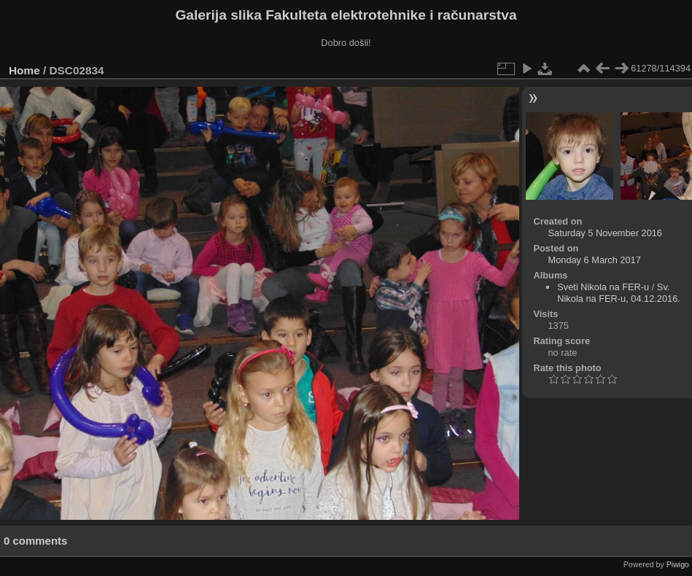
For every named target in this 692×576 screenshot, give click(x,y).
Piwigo (677, 564)
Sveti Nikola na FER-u (603, 286)
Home (24, 70)
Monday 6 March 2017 (594, 259)
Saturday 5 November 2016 (605, 232)
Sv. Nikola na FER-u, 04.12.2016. (618, 292)
